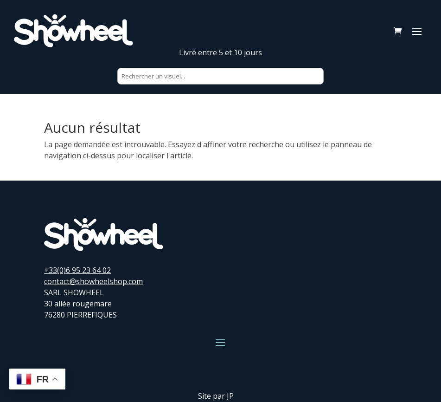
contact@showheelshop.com (93, 281)
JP (230, 396)
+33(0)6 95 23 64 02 (77, 270)
